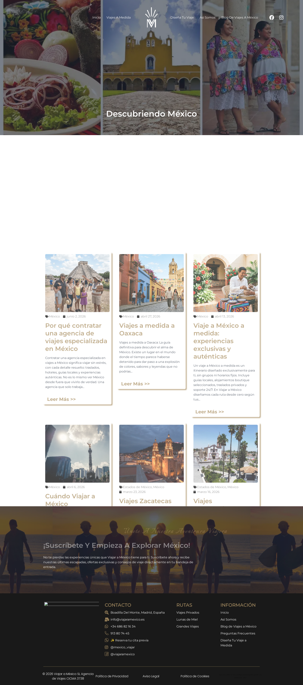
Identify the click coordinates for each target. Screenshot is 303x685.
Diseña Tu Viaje (182, 17)
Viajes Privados (187, 612)
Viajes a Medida (119, 17)
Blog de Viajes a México (239, 17)
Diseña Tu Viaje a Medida (233, 642)
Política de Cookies (195, 676)
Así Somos (207, 17)
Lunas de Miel (187, 619)
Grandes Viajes (187, 626)
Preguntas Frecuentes (237, 633)
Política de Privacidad (112, 676)
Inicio (96, 17)
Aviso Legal (151, 676)
